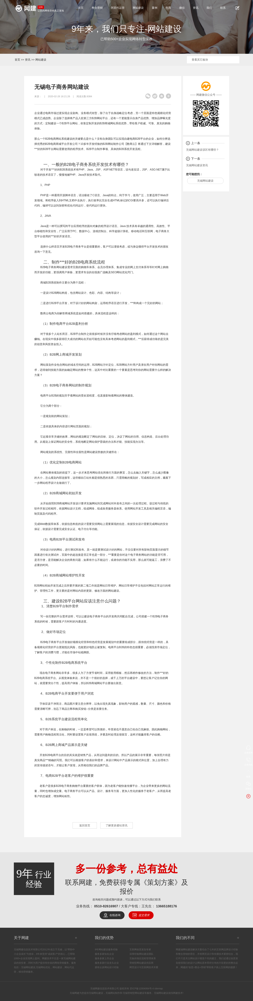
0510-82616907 (106, 906)
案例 (154, 7)
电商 (168, 7)
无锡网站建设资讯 (197, 165)
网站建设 (138, 7)
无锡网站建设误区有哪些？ (202, 149)
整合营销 (97, 7)
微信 (182, 7)
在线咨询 (115, 915)
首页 (81, 7)
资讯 (195, 7)
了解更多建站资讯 (116, 825)
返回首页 (84, 825)
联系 (223, 7)
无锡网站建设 (205, 180)
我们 (209, 7)
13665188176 (166, 906)
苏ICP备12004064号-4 (142, 988)
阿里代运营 (118, 7)
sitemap (158, 988)
